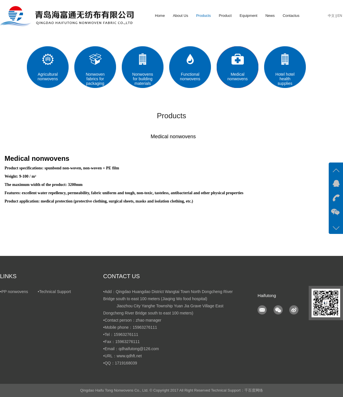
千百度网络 (253, 390)
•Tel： (108, 334)
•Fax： (109, 341)
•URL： (110, 356)
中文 (331, 16)
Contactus (291, 15)
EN (339, 16)
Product (225, 15)
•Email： (111, 348)
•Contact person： (119, 320)
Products (203, 15)
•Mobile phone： (118, 327)
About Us (180, 15)
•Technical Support (54, 291)
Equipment (248, 15)
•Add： (109, 291)
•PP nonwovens (14, 291)
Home (160, 15)
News (270, 15)
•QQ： (109, 363)
